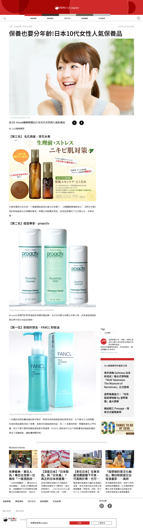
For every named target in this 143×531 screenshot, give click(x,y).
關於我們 (7, 510)
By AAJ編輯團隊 (16, 128)
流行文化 (67, 18)
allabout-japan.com (109, 352)
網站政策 (20, 510)
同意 (79, 523)
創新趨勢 (85, 18)
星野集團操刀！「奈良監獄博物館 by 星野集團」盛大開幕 (116, 397)
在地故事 (102, 18)
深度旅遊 (33, 18)
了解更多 (101, 523)
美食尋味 (50, 18)
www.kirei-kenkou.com (20, 117)
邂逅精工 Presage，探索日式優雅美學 (116, 410)
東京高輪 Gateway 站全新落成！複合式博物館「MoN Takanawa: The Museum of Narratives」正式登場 (117, 380)
